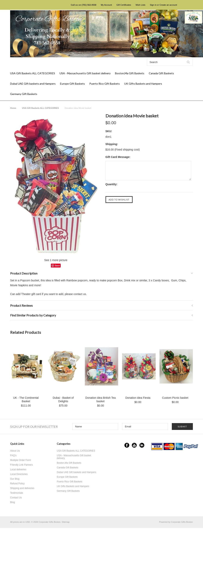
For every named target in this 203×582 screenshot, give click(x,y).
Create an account (168, 5)
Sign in (153, 5)
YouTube (134, 445)
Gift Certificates (123, 5)
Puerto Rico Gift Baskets (104, 83)
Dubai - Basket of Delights (63, 399)
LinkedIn (141, 445)
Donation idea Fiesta (137, 397)
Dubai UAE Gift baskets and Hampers (33, 83)
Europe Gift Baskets (72, 83)
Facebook (126, 445)
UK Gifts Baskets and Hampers (143, 83)
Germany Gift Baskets (23, 94)
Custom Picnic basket (175, 397)
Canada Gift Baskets (161, 73)
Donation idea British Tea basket (100, 399)
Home (13, 108)
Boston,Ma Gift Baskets (129, 73)
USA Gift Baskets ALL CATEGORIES (32, 73)
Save (57, 265)
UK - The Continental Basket (25, 399)
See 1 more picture (55, 260)
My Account (106, 5)
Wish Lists (140, 5)
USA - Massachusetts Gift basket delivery (85, 73)
